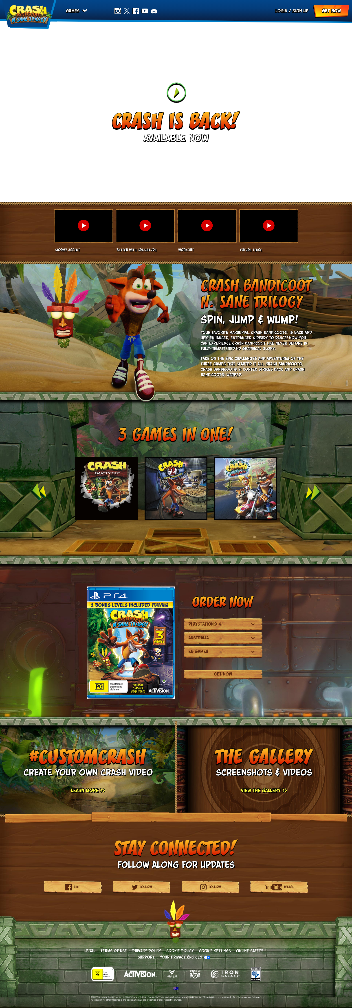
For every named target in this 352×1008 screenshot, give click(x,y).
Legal (89, 951)
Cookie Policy (180, 951)
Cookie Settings (215, 951)
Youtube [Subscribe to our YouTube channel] (146, 12)
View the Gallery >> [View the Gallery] (264, 790)
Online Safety (249, 951)
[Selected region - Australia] (176, 988)
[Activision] (138, 979)
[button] (83, 231)
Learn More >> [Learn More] (88, 790)
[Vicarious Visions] (169, 979)
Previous (38, 492)
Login (281, 11)
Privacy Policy (146, 951)
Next (313, 492)
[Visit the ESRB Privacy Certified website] (251, 979)
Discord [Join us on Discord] (156, 12)
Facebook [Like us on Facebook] (137, 12)
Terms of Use (114, 951)
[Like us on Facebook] (76, 887)
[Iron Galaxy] (225, 979)
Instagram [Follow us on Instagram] (119, 12)
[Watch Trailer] (176, 93)
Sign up (300, 11)
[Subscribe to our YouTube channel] (288, 887)
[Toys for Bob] (195, 979)
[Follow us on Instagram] (214, 887)
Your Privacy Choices (181, 957)
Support (146, 957)
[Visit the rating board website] (104, 979)
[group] (176, 492)
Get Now (331, 11)
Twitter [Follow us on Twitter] (128, 12)
